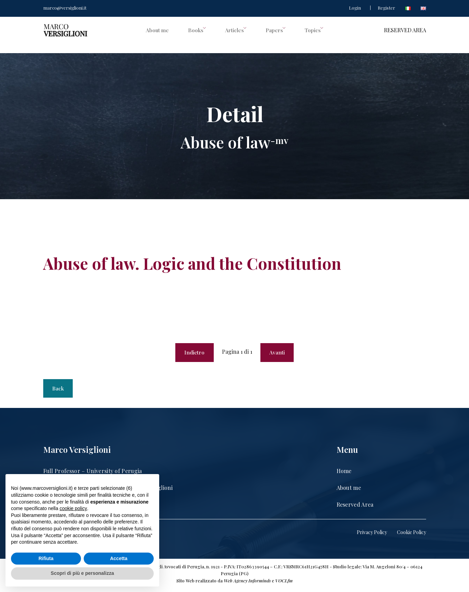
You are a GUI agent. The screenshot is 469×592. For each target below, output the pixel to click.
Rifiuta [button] (46, 558)
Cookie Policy (411, 536)
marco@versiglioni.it (64, 8)
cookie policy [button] (73, 508)
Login (355, 8)
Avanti (278, 353)
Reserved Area (355, 508)
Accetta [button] (119, 558)
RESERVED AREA (405, 35)
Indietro (193, 353)
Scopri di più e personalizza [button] (82, 573)
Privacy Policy (372, 536)
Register (386, 8)
